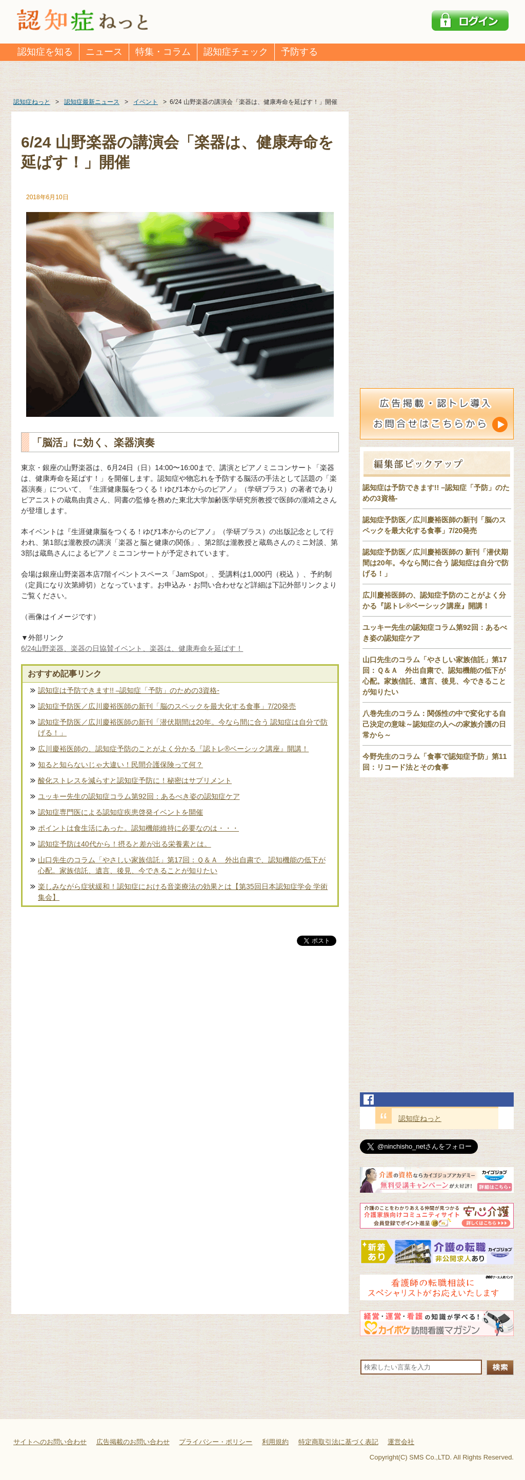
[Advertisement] (180, 1055)
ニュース (104, 52)
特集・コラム (163, 52)
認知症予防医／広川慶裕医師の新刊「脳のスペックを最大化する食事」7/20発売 (167, 706)
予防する (299, 52)
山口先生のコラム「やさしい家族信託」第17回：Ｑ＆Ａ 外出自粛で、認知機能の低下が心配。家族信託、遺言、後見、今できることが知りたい (182, 865)
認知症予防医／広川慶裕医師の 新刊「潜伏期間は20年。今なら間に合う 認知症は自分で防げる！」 (435, 563)
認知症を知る (45, 52)
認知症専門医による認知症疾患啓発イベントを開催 (120, 812)
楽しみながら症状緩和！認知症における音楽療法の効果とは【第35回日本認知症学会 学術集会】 (183, 891)
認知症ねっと (419, 1118)
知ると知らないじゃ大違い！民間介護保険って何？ (120, 764)
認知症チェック (236, 52)
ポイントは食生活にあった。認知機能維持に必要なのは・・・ (138, 828)
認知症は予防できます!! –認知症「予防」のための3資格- (128, 690)
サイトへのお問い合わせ (50, 1442)
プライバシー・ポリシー (215, 1442)
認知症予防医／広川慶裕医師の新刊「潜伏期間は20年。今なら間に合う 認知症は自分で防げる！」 (183, 727)
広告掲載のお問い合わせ (133, 1442)
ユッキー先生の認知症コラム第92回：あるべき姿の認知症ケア (139, 796)
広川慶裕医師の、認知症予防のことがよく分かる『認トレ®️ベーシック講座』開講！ (173, 749)
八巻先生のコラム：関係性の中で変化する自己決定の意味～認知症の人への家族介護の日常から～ (434, 724)
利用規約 (275, 1442)
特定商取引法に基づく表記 (338, 1442)
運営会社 (401, 1442)
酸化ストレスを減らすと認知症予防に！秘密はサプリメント (135, 780)
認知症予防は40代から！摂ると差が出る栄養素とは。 (124, 844)
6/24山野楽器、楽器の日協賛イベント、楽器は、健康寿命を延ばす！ (132, 648)
